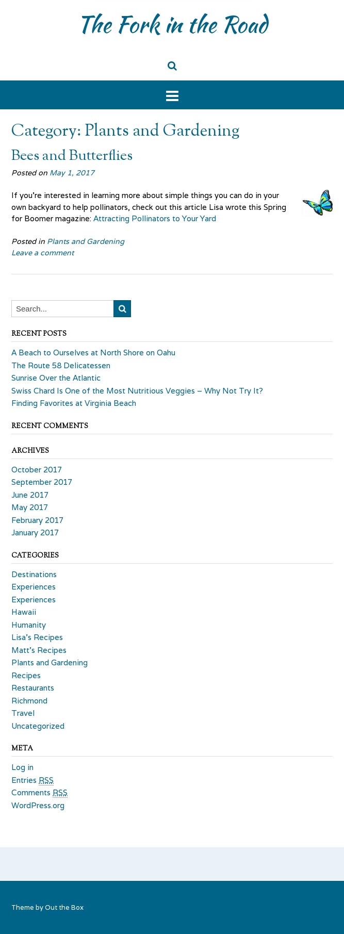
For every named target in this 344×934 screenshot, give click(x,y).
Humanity (28, 625)
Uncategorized (37, 726)
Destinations (34, 574)
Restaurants (32, 688)
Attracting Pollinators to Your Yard (154, 218)
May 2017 (29, 507)
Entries (32, 780)
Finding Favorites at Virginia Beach (73, 403)
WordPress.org (37, 805)
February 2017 (37, 520)
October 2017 (36, 469)
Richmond (29, 701)
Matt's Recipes (39, 650)
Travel (23, 713)
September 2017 (41, 482)
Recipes (26, 675)
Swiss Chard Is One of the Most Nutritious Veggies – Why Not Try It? (137, 391)
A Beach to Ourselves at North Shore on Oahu (93, 352)
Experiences (33, 587)
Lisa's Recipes (37, 637)
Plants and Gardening (85, 241)
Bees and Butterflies (72, 156)
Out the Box (64, 907)
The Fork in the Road (172, 24)
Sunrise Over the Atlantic (56, 378)
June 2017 (29, 495)
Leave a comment (42, 252)
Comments (39, 793)
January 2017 (35, 532)
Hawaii (23, 612)
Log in (22, 767)
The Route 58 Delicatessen (60, 365)
